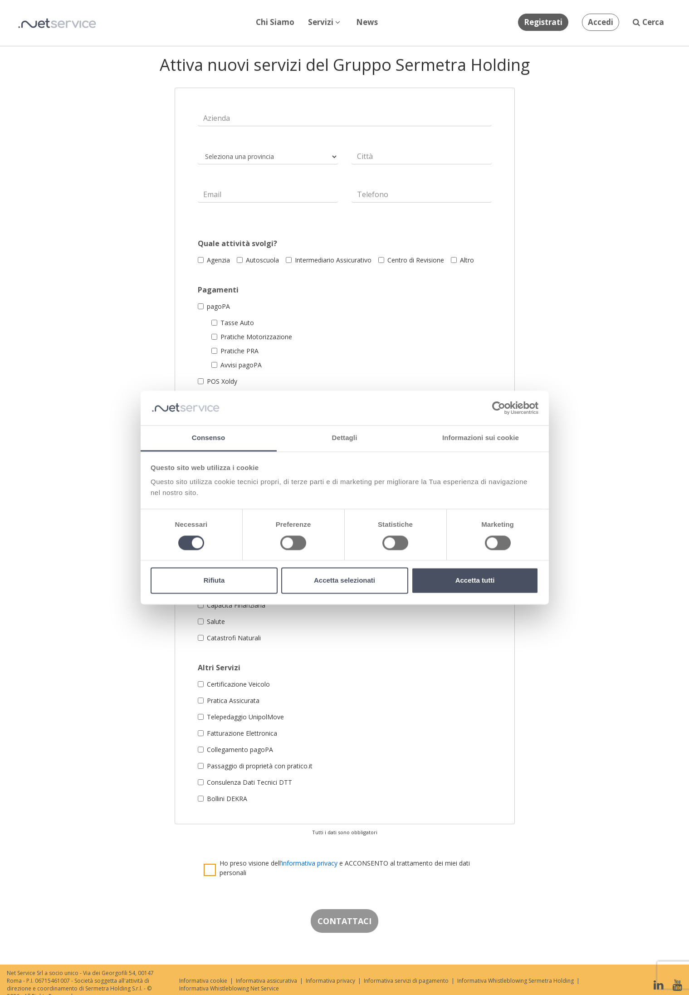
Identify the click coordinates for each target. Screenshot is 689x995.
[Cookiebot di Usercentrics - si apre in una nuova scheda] (498, 408)
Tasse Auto (232, 322)
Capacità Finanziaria (231, 605)
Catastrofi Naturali (229, 638)
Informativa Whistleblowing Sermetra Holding (515, 981)
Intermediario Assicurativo (328, 260)
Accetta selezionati (344, 580)
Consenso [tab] (208, 438)
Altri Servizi (219, 668)
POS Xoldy (217, 381)
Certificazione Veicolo (234, 684)
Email (212, 194)
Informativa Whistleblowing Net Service (229, 988)
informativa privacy (309, 863)
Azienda (216, 118)
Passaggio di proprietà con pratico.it (255, 766)
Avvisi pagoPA (236, 365)
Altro (462, 260)
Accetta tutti (475, 580)
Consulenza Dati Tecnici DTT (245, 782)
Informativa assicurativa (266, 981)
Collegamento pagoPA (235, 749)
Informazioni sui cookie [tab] (480, 438)
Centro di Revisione (411, 260)
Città (365, 156)
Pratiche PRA (235, 351)
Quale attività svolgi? (237, 243)
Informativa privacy (330, 981)
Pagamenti (218, 290)
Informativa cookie (203, 981)
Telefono (372, 194)
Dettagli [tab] (344, 438)
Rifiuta (214, 580)
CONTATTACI (344, 921)
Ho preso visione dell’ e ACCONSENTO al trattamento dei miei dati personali (345, 868)
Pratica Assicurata (228, 700)
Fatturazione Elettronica (237, 733)
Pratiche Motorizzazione (251, 336)
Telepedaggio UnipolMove (241, 717)
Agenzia (214, 260)
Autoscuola (258, 260)
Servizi (324, 22)
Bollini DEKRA (222, 798)
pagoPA (214, 306)
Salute (211, 621)
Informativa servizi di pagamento (406, 981)
